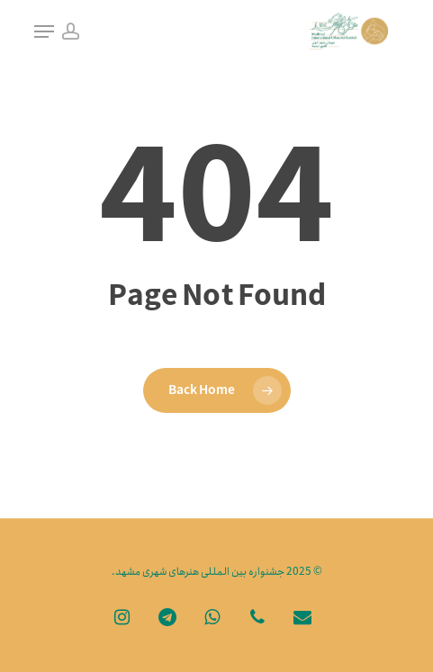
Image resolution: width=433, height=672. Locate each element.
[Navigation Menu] (44, 31)
